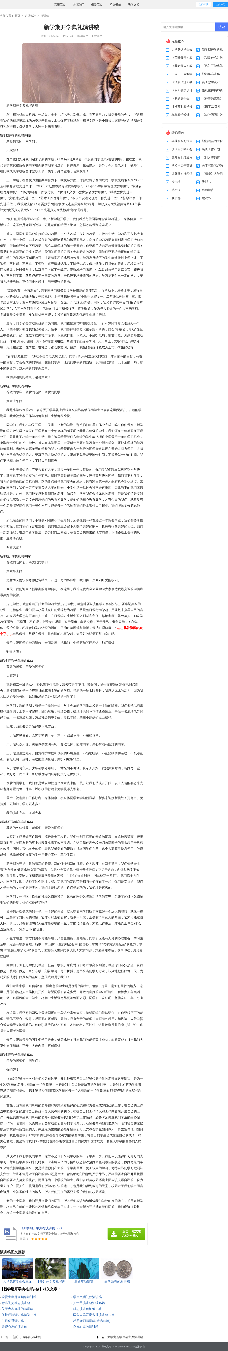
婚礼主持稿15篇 (212, 90)
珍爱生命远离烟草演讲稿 (19, 1297)
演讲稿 (45, 15)
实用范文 (59, 4)
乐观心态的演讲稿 (14, 1327)
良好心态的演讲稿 (86, 1327)
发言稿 (176, 181)
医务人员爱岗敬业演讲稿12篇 (93, 1315)
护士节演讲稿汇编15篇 (89, 1303)
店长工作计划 (211, 149)
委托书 (206, 181)
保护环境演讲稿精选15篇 (19, 1315)
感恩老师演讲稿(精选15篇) (91, 1321)
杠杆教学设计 (180, 114)
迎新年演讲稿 (211, 74)
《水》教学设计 (182, 90)
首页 (17, 15)
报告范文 (96, 4)
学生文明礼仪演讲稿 (87, 1297)
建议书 (206, 198)
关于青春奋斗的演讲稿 (17, 1309)
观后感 (176, 198)
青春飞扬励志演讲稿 (16, 1303)
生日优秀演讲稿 (13, 1321)
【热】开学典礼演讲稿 (26, 1337)
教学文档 (133, 4)
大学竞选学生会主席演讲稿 (125, 1337)
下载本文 (96, 36)
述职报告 (208, 190)
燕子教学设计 (211, 82)
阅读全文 (82, 36)
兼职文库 (106, 1346)
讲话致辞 (78, 4)
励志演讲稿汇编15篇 (87, 1309)
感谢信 (176, 190)
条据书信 (115, 4)
